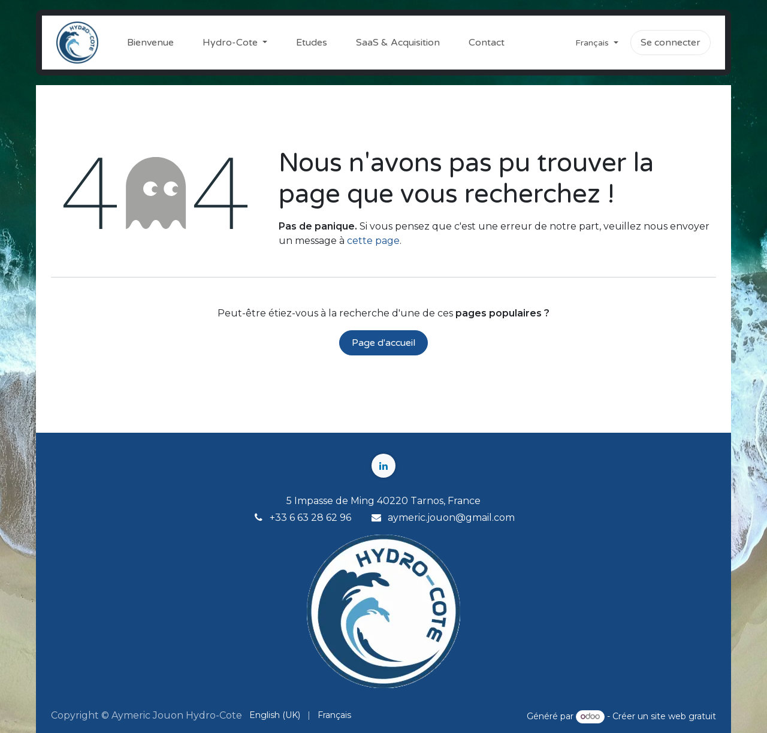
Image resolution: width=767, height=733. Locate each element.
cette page (373, 240)
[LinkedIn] (383, 466)
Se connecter (670, 43)
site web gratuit (683, 716)
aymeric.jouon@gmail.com (451, 517)
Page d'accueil (383, 343)
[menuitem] (150, 43)
